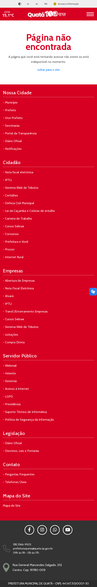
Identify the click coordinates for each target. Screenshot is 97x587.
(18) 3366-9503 (22, 544)
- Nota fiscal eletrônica (18, 172)
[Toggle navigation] (90, 14)
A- (28, 4)
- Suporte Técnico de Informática (25, 412)
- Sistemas (10, 381)
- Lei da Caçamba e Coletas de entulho (29, 211)
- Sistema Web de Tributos (20, 187)
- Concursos (11, 234)
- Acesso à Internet (16, 389)
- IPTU (7, 180)
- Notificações (12, 149)
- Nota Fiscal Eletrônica (18, 288)
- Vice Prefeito (13, 118)
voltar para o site (48, 70)
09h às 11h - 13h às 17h (26, 552)
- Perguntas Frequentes (19, 474)
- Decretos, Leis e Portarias (21, 451)
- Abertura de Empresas (19, 280)
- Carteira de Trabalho (17, 218)
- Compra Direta (14, 342)
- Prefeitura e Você (15, 241)
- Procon (8, 249)
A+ (37, 4)
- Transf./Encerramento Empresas (25, 311)
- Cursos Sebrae (13, 226)
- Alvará (8, 296)
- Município (10, 102)
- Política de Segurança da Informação (28, 419)
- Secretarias (11, 125)
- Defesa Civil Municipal (18, 203)
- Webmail (10, 365)
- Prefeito (9, 110)
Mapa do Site (11, 505)
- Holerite (9, 373)
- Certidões (10, 195)
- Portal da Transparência (20, 133)
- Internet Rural (13, 257)
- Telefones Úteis (14, 482)
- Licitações (10, 334)
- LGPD (8, 396)
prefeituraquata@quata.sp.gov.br (33, 548)
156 (45, 4)
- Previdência (11, 404)
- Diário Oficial (12, 141)
